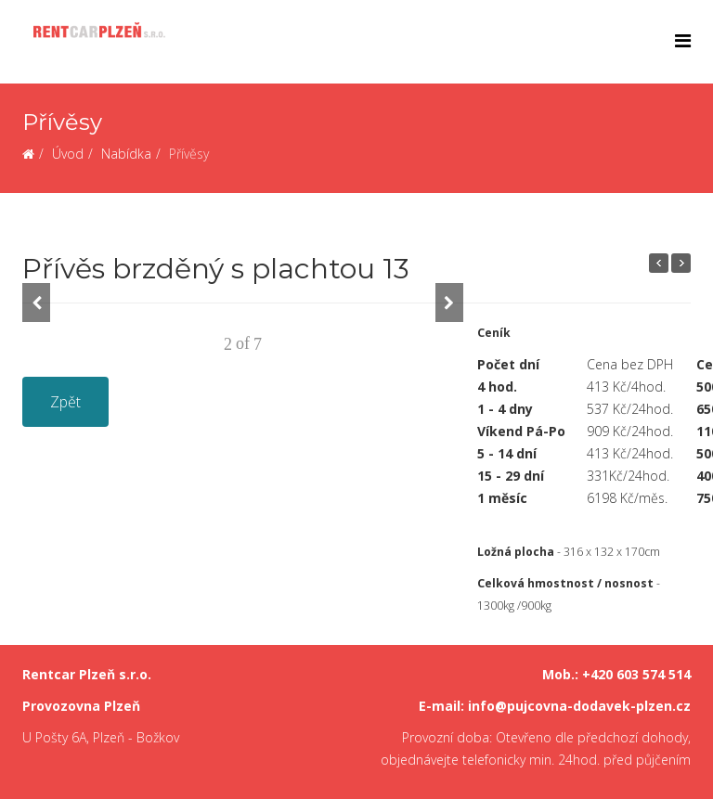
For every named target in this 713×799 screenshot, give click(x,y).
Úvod (68, 153)
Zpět (65, 402)
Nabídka (126, 153)
